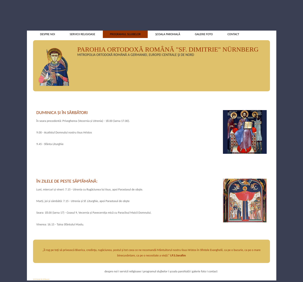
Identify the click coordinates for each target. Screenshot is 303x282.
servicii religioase (82, 34)
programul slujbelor (125, 34)
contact (233, 34)
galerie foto (204, 34)
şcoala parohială (167, 34)
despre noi (47, 34)
